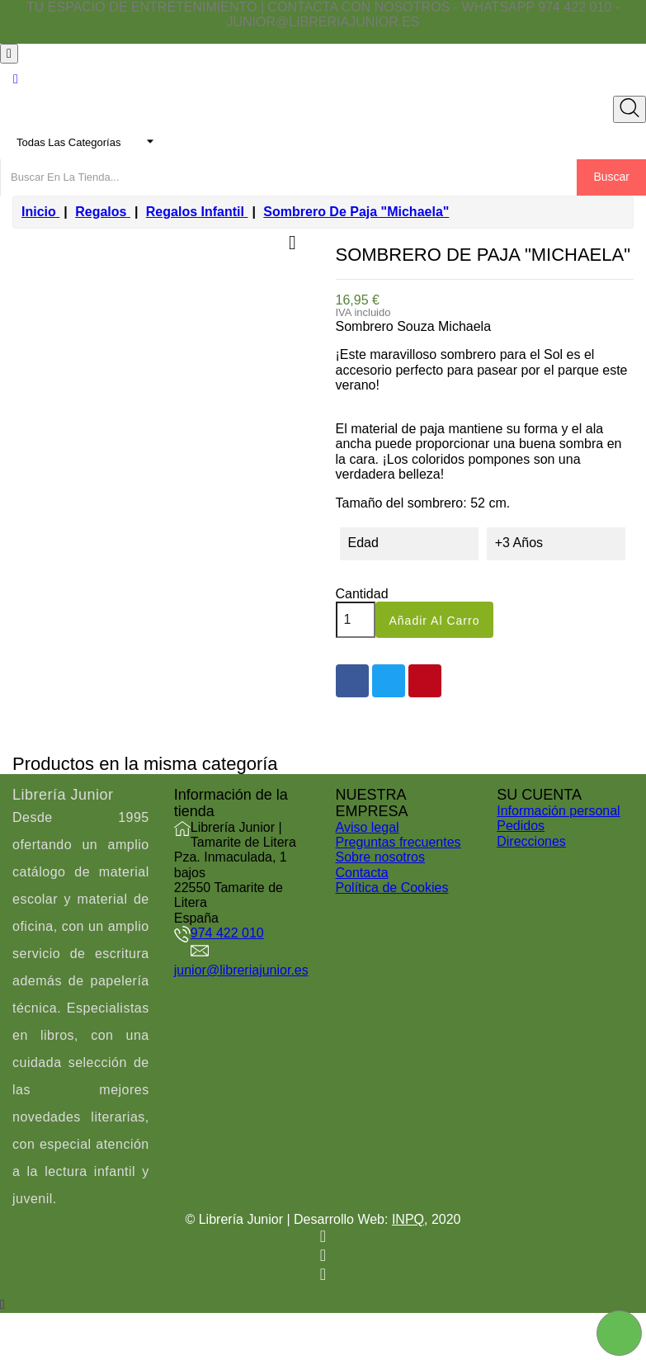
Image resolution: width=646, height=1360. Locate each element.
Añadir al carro (434, 620)
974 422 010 (227, 933)
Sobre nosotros (381, 857)
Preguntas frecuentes (398, 842)
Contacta (362, 873)
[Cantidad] (355, 620)
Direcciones (531, 841)
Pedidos (521, 826)
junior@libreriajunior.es (241, 970)
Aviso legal (367, 827)
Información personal (558, 811)
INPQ (408, 1219)
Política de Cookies (392, 888)
